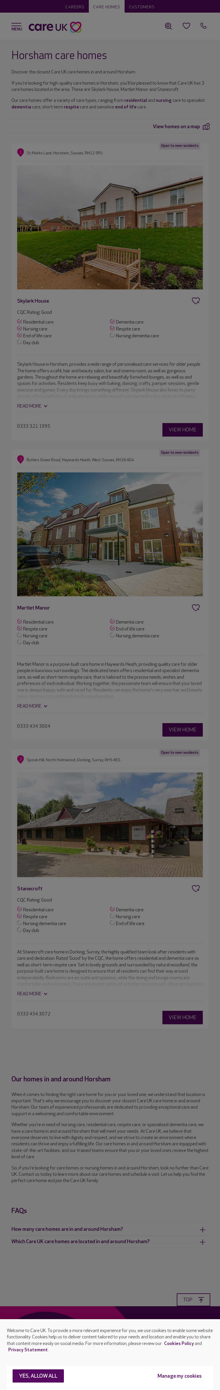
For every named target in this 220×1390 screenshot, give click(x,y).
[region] (110, 1354)
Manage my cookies (180, 1376)
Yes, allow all (38, 1376)
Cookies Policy (179, 1343)
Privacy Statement (28, 1350)
